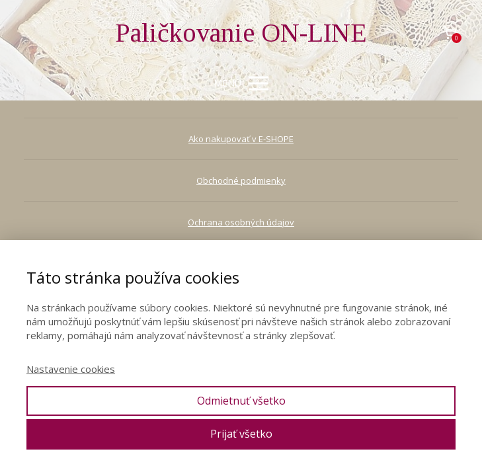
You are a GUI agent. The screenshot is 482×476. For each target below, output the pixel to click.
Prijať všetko (241, 433)
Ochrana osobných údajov (241, 222)
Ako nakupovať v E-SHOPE (241, 139)
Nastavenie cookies (70, 369)
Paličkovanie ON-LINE (241, 33)
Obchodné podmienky (241, 180)
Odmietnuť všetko (241, 400)
